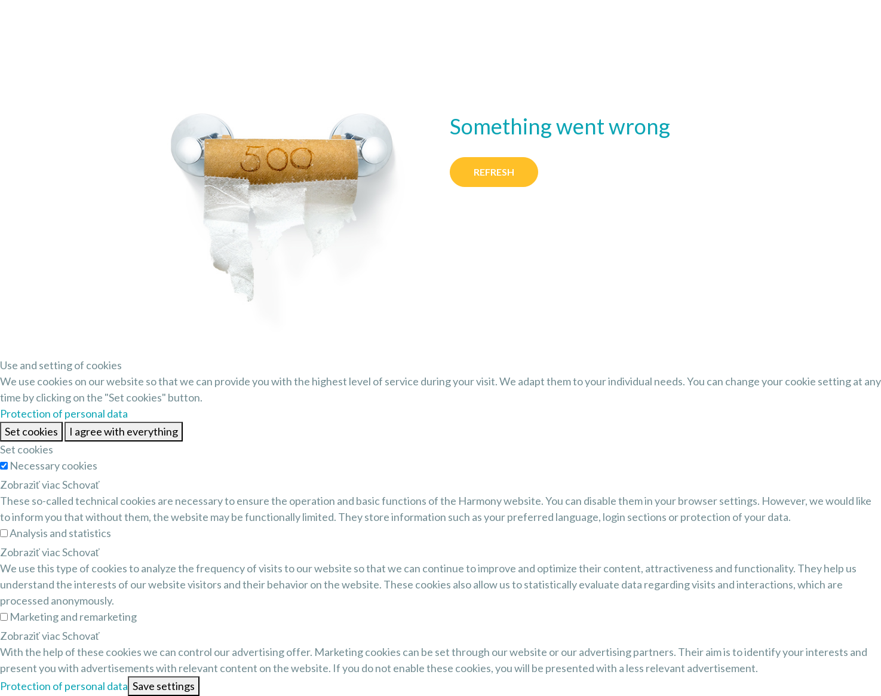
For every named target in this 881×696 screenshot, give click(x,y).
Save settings (164, 685)
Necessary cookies (53, 465)
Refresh (494, 171)
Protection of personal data (64, 413)
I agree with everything (123, 431)
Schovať (81, 484)
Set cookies (31, 431)
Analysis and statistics (60, 532)
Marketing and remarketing (73, 616)
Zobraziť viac (30, 484)
